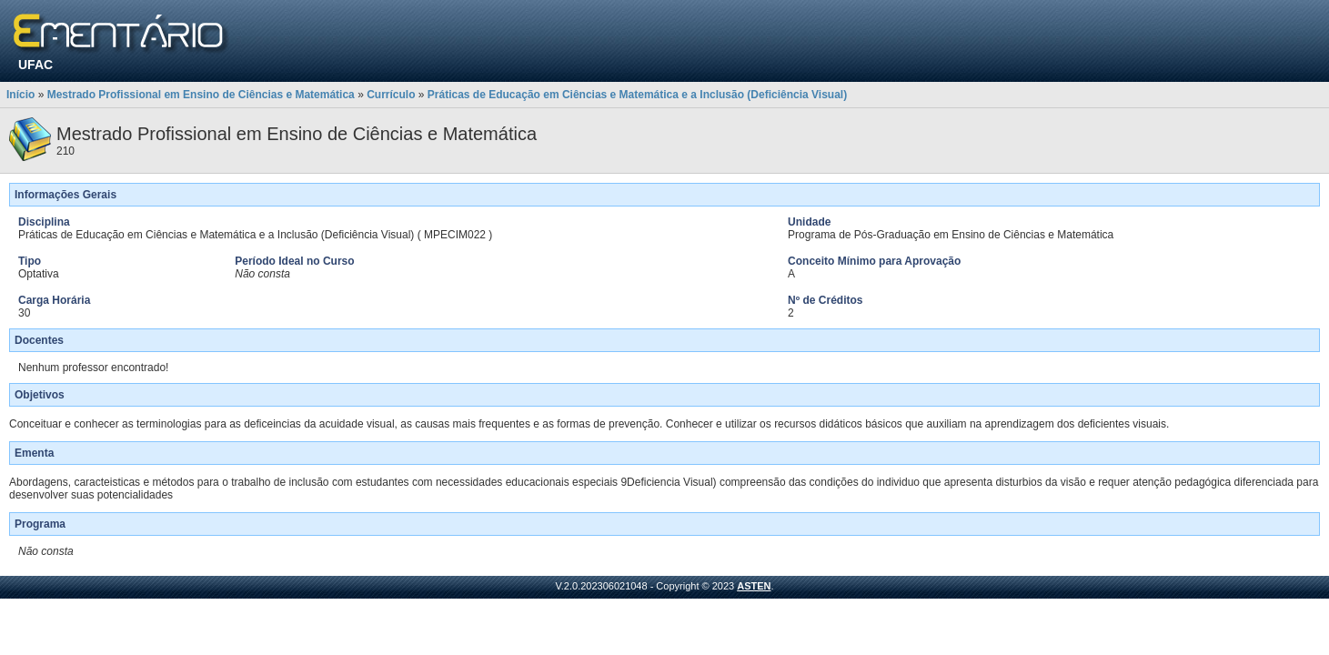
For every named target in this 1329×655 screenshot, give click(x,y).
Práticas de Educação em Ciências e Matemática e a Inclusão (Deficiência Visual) (637, 94)
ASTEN (753, 585)
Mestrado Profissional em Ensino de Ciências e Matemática (201, 94)
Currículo (391, 94)
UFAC (35, 64)
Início (20, 94)
